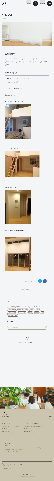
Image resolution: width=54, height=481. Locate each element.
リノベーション (28, 58)
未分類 (7, 64)
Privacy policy (26, 474)
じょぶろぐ (8, 58)
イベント (21, 61)
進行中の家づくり (18, 58)
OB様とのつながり (38, 58)
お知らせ (36, 61)
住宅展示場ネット (6, 468)
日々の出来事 (44, 61)
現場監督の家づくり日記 (11, 82)
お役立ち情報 (28, 61)
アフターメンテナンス (11, 61)
